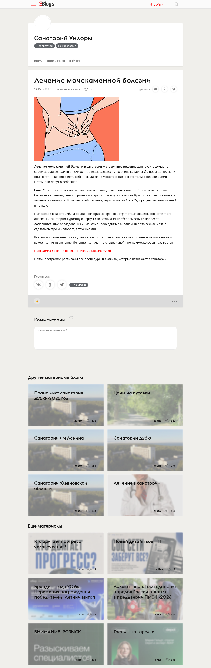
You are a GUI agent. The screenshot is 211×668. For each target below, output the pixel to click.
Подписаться (45, 46)
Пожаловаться (67, 46)
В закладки (79, 285)
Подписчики (56, 61)
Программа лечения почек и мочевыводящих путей (72, 250)
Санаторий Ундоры (63, 38)
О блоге (74, 61)
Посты (38, 61)
